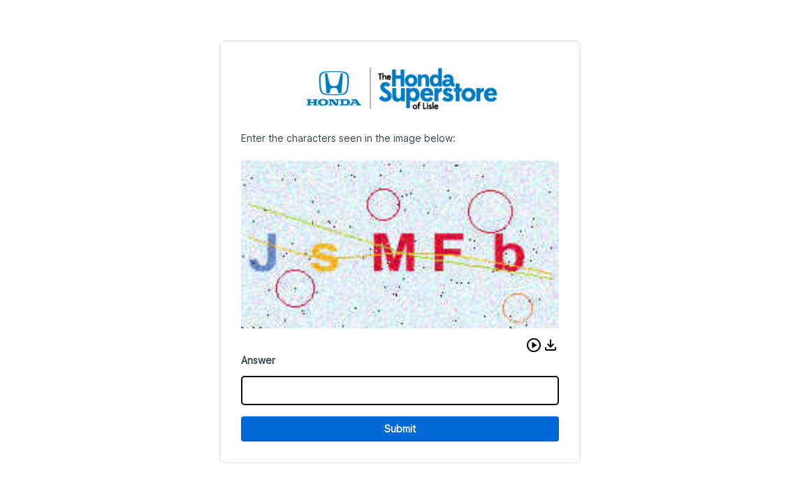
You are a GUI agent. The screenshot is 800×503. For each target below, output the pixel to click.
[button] (533, 345)
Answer (258, 360)
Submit (400, 429)
